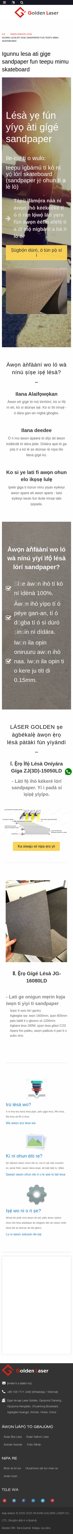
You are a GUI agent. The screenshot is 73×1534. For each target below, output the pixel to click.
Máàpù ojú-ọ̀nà (41, 1528)
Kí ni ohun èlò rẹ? (24, 1160)
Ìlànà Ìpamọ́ (24, 1528)
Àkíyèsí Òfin (8, 1528)
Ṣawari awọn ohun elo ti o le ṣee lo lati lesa (35, 1179)
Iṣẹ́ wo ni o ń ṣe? (23, 1216)
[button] (36, 252)
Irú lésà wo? (18, 1109)
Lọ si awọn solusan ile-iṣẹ (23, 1239)
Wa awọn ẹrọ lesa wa (20, 1128)
